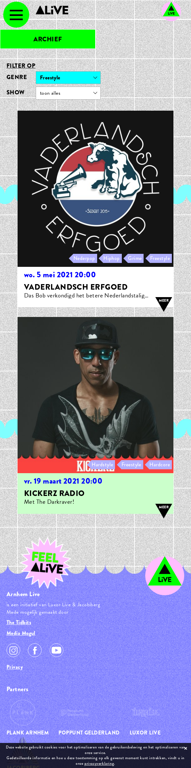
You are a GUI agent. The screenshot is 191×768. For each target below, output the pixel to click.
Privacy (14, 667)
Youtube (56, 650)
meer (164, 300)
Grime (135, 258)
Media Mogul (20, 633)
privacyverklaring (99, 763)
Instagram (13, 650)
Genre (16, 77)
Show (15, 92)
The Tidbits (18, 622)
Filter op (20, 66)
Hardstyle (102, 464)
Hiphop (111, 258)
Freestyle (160, 258)
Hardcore (159, 464)
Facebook (35, 650)
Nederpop (84, 258)
